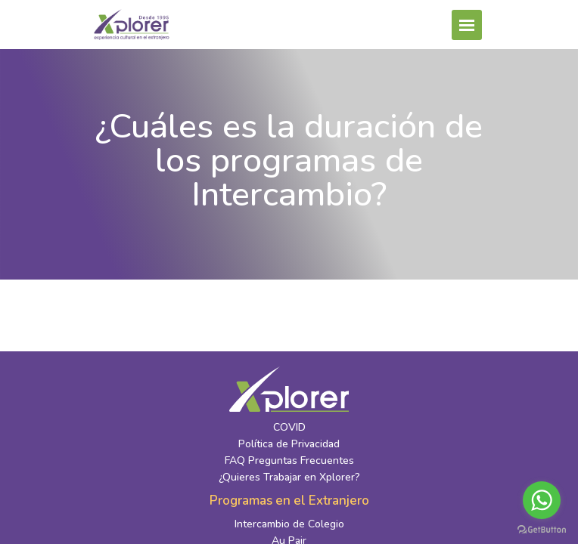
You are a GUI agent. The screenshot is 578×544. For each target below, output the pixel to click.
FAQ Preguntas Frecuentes (289, 460)
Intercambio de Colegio (289, 524)
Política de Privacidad (289, 444)
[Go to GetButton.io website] (541, 528)
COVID (289, 427)
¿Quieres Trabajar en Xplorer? (289, 477)
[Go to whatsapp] (542, 500)
